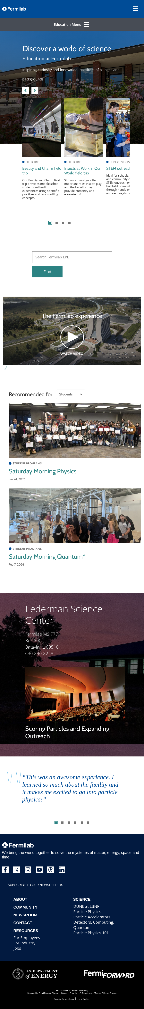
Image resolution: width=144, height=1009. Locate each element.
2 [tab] (56, 222)
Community (25, 907)
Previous (25, 89)
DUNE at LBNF (86, 906)
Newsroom (25, 915)
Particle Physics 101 (91, 932)
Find (47, 271)
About (20, 899)
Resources (25, 931)
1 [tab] (50, 222)
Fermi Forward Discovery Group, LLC (55, 993)
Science (82, 899)
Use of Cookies (83, 999)
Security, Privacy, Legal (64, 999)
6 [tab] (88, 822)
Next (34, 89)
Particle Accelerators (91, 917)
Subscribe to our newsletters (35, 885)
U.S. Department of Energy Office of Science (97, 993)
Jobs (17, 948)
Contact (22, 923)
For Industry (24, 943)
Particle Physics (87, 911)
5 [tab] (81, 822)
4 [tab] (69, 222)
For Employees (26, 937)
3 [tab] (63, 222)
